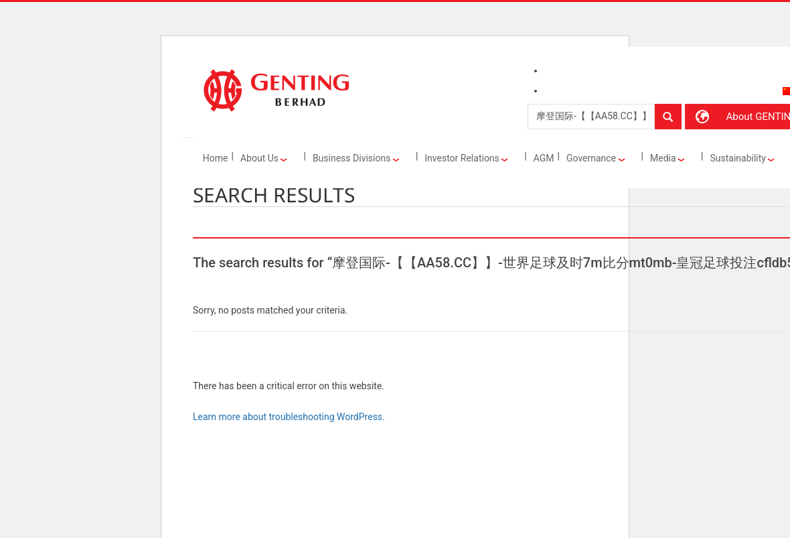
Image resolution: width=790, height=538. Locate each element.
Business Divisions (356, 158)
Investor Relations (465, 158)
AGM (544, 158)
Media (667, 158)
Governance (595, 158)
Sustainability (742, 158)
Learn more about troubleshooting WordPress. (289, 416)
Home (215, 158)
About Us (263, 158)
